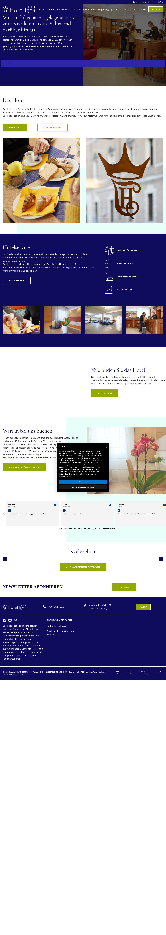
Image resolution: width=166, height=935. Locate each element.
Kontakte (141, 9)
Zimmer (51, 9)
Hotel (41, 9)
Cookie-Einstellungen (145, 672)
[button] (106, 447)
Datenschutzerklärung (80, 453)
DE (159, 2)
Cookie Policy (130, 672)
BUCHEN (156, 9)
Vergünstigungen (108, 9)
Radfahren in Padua (57, 625)
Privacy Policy (118, 672)
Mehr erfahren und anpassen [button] (83, 487)
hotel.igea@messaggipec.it (95, 672)
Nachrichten (127, 9)
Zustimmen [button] (83, 482)
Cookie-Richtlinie (65, 462)
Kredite (160, 671)
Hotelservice (63, 9)
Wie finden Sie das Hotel (83, 9)
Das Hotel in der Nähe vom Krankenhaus (60, 633)
